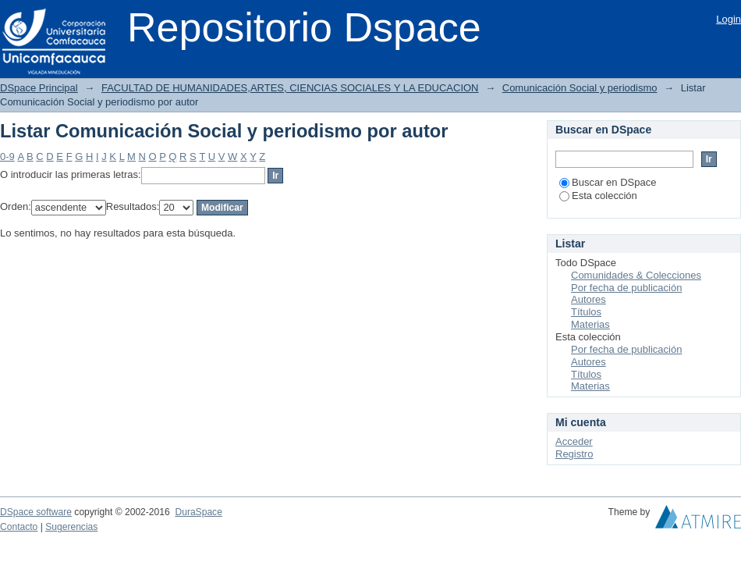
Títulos (586, 312)
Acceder (574, 441)
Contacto (18, 526)
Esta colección (598, 195)
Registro (574, 454)
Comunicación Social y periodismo (580, 88)
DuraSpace (198, 512)
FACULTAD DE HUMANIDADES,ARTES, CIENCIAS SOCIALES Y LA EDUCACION (290, 88)
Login (728, 19)
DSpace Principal (39, 88)
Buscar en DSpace (607, 182)
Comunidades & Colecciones (636, 275)
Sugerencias (71, 526)
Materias (590, 324)
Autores (588, 299)
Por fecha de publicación (626, 287)
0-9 (7, 156)
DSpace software (36, 512)
